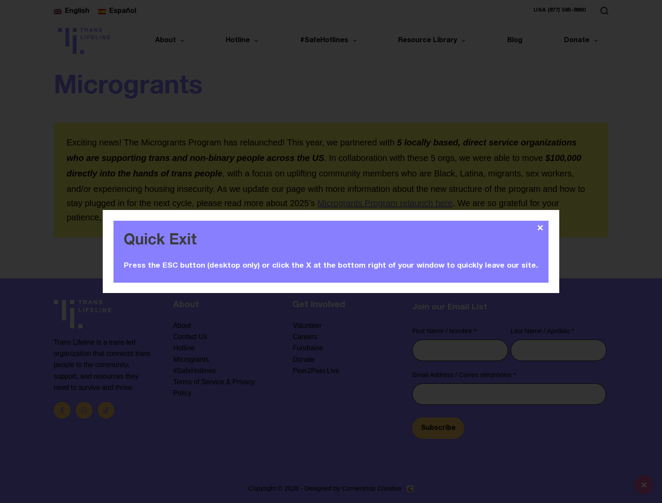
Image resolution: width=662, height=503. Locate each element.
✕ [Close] (540, 228)
